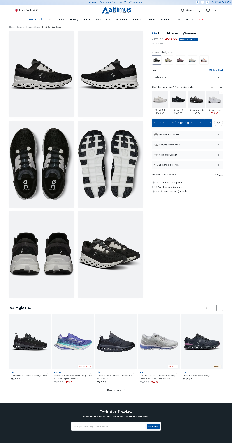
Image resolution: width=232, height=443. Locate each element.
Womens (165, 19)
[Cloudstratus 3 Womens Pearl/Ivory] (168, 60)
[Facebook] (207, 2)
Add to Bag (182, 123)
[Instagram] (197, 2)
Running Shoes (33, 27)
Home (12, 27)
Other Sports (103, 19)
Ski (50, 19)
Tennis (60, 19)
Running (74, 19)
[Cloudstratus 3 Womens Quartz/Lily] (180, 60)
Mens (152, 19)
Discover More (116, 390)
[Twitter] (202, 2)
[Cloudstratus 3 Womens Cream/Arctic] (192, 60)
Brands (189, 19)
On (155, 33)
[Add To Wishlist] (218, 123)
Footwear (138, 19)
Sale (201, 19)
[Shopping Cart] (214, 10)
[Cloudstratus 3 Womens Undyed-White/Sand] (204, 60)
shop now (138, 2)
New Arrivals (35, 19)
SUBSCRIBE (153, 426)
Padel (87, 19)
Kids (177, 19)
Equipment (122, 19)
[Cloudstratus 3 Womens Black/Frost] (156, 60)
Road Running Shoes (51, 27)
